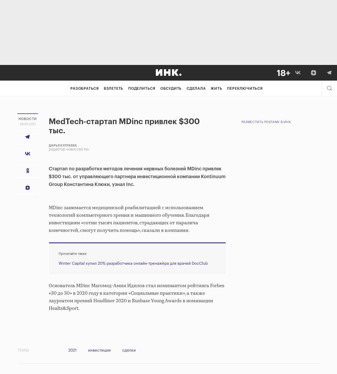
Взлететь (113, 89)
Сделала (196, 89)
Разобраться (84, 89)
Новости (28, 118)
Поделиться (141, 89)
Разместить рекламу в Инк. (267, 122)
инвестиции (99, 350)
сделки (129, 350)
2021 (72, 350)
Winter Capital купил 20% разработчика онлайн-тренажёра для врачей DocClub (133, 264)
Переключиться (244, 89)
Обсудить (171, 89)
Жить (216, 89)
